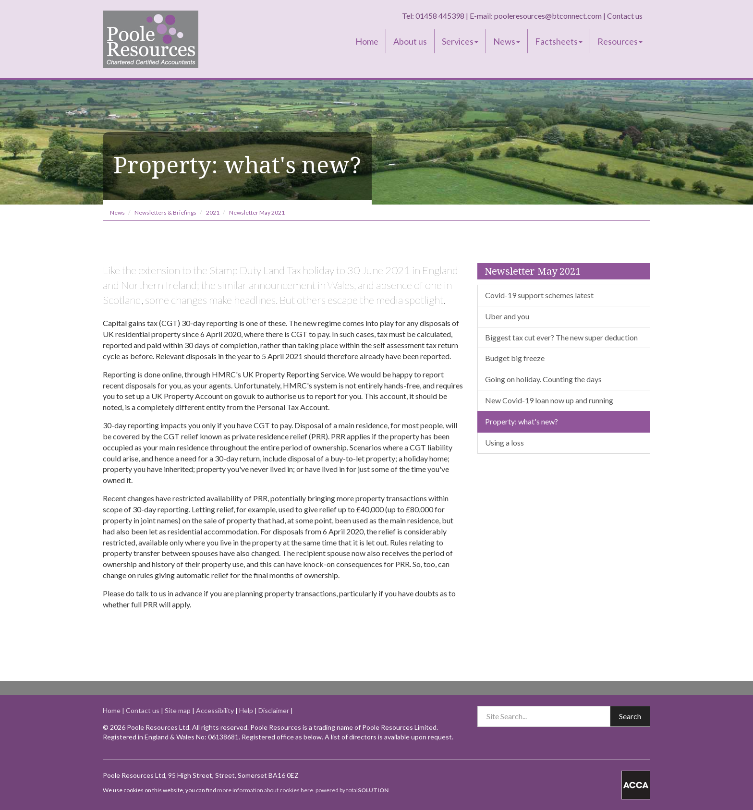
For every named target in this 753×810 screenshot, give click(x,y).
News (506, 41)
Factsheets (559, 41)
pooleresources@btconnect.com (548, 15)
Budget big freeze (515, 358)
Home (366, 41)
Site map (178, 710)
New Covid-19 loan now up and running (549, 400)
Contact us (625, 15)
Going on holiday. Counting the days (543, 379)
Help (246, 710)
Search (630, 716)
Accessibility (215, 710)
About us (410, 41)
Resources (620, 41)
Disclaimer (273, 710)
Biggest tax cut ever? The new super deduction (561, 337)
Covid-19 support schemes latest (539, 295)
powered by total (352, 790)
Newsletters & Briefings (165, 212)
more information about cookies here (265, 790)
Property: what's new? (521, 421)
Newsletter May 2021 (257, 212)
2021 (212, 212)
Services (460, 41)
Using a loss (504, 442)
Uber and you (507, 316)
